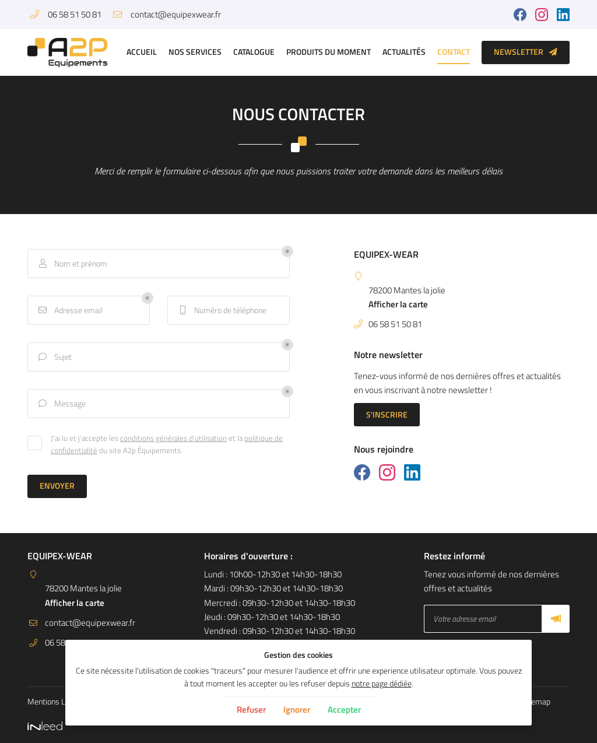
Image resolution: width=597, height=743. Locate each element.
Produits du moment (328, 52)
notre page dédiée (382, 683)
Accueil (142, 52)
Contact (453, 52)
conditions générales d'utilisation (173, 438)
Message (61, 404)
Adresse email (70, 310)
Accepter (344, 709)
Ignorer (296, 709)
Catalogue (254, 52)
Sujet (54, 357)
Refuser (251, 709)
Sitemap (536, 701)
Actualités (404, 52)
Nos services (195, 52)
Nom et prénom (72, 264)
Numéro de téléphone (221, 310)
